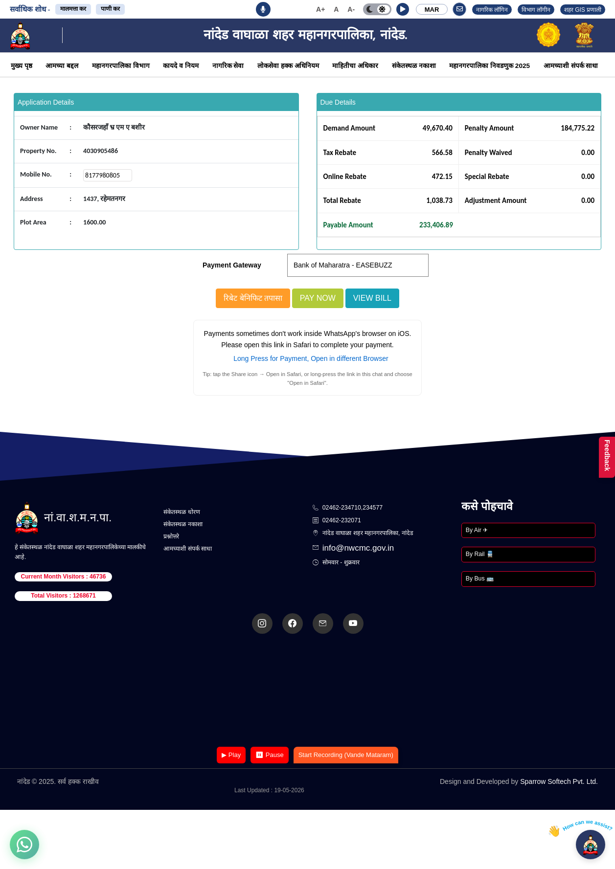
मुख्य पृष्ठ (21, 65)
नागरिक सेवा (228, 65)
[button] (402, 9)
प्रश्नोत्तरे (171, 536)
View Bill (372, 298)
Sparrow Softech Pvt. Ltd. (559, 781)
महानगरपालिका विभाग (121, 65)
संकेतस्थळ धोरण (181, 512)
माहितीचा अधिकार (355, 65)
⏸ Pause (269, 754)
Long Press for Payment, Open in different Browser (310, 358)
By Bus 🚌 (480, 578)
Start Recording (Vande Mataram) (345, 754)
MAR (432, 9)
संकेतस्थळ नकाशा (414, 65)
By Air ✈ (477, 530)
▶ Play (231, 754)
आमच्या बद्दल (62, 65)
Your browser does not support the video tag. (307, 691)
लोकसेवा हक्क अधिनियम (288, 65)
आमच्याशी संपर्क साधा (571, 65)
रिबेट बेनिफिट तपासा (253, 298)
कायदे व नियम (181, 65)
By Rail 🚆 (480, 554)
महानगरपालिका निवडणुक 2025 (489, 65)
